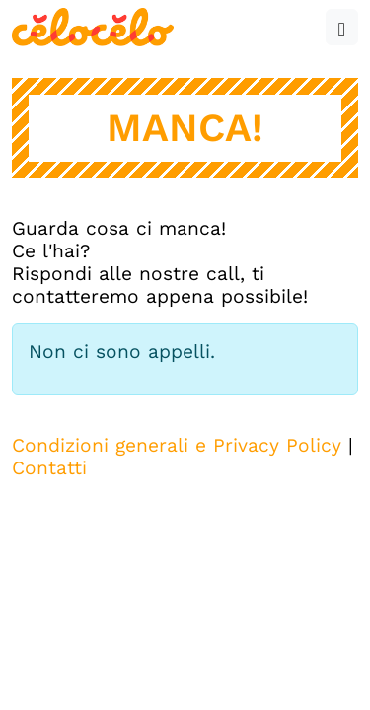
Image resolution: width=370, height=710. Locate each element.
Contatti (49, 468)
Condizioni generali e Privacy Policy (176, 445)
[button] (342, 27)
